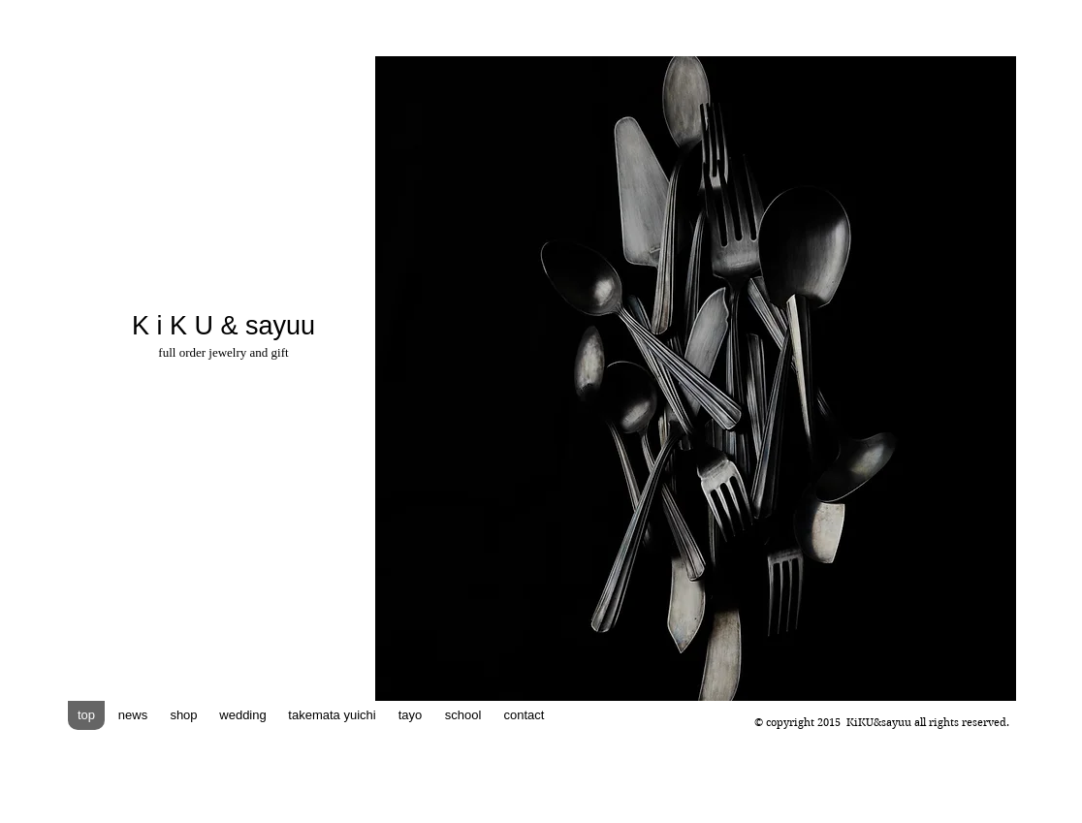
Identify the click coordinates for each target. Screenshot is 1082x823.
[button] (695, 378)
